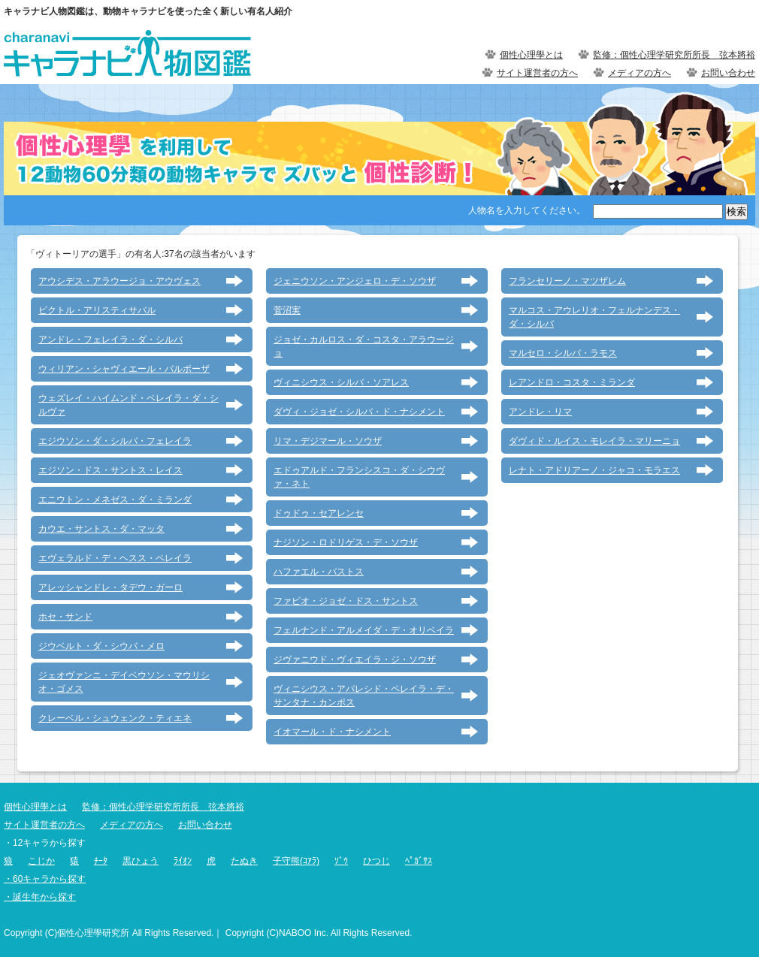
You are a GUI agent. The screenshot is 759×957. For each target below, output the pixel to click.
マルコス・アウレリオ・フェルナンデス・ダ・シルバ (594, 317)
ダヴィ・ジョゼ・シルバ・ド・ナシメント (359, 411)
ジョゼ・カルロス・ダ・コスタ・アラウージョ (364, 346)
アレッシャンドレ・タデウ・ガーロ (110, 587)
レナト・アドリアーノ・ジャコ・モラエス (594, 470)
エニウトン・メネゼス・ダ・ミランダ (115, 499)
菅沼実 (287, 310)
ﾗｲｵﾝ (183, 861)
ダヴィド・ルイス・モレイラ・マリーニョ (594, 441)
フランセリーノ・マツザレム (567, 281)
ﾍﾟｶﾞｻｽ (418, 861)
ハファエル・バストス (319, 571)
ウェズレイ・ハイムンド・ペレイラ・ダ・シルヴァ (128, 405)
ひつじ (376, 861)
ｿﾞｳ (341, 861)
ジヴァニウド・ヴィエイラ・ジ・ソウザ (355, 659)
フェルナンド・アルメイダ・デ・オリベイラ (364, 630)
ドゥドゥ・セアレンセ (319, 513)
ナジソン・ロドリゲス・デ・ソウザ (346, 542)
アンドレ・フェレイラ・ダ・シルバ (110, 339)
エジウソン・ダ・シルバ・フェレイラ (115, 441)
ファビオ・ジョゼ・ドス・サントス (346, 601)
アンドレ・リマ (540, 411)
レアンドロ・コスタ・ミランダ (572, 382)
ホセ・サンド (65, 616)
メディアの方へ (639, 73)
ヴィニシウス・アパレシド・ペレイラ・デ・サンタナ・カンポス (364, 696)
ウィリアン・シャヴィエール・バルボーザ (124, 369)
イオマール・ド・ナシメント (332, 731)
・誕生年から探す (40, 897)
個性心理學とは (531, 55)
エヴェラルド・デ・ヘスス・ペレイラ (115, 558)
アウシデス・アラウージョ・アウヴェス (119, 281)
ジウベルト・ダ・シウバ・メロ (101, 646)
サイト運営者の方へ (537, 73)
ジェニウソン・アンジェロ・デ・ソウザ (355, 281)
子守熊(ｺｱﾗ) (296, 861)
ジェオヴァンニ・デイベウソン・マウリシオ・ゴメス (124, 682)
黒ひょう (140, 861)
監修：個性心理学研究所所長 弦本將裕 (674, 55)
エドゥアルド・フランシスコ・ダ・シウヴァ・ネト (359, 477)
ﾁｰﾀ (100, 861)
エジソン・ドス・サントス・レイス (110, 470)
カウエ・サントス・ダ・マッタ (101, 529)
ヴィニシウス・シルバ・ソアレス (341, 382)
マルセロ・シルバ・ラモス (563, 353)
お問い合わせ (728, 73)
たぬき (244, 861)
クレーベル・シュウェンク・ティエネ (115, 718)
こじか (41, 861)
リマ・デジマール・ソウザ (328, 441)
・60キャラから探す (45, 879)
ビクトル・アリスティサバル (97, 310)
